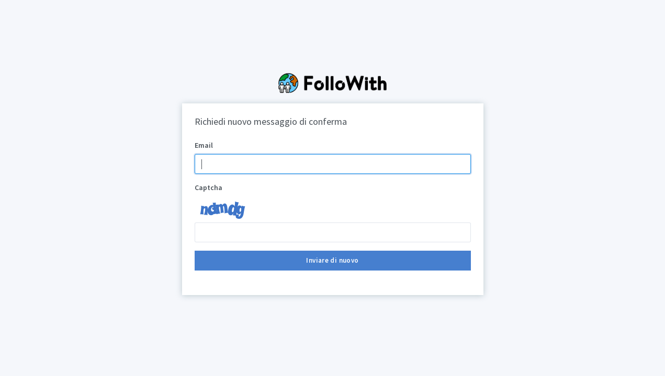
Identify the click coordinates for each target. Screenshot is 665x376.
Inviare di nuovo (332, 260)
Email (204, 145)
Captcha (208, 187)
